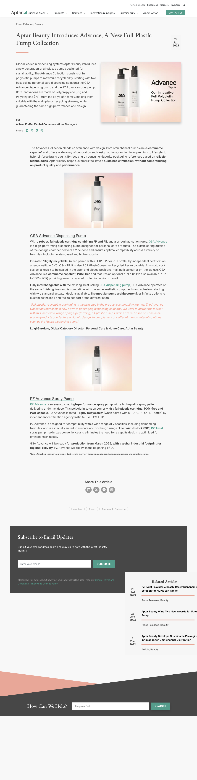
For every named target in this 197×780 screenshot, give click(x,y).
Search (160, 705)
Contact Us (176, 12)
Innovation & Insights (102, 12)
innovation (76, 509)
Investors (175, 5)
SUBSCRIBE (104, 563)
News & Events (137, 5)
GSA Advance (158, 241)
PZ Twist (157, 428)
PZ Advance (38, 404)
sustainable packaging (114, 509)
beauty (92, 509)
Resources (152, 5)
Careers (164, 5)
